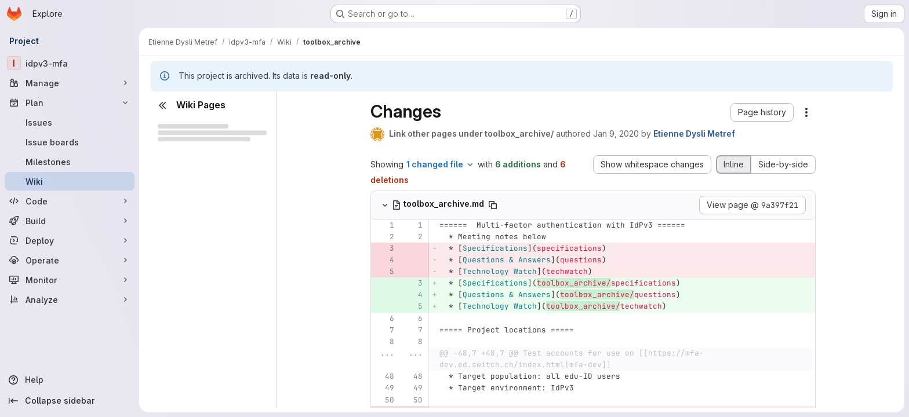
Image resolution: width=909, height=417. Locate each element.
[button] (762, 112)
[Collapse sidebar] (69, 401)
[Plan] (69, 102)
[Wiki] (69, 181)
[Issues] (69, 122)
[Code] (69, 201)
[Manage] (69, 83)
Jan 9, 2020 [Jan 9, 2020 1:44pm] (616, 133)
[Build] (69, 220)
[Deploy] (69, 240)
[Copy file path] (493, 205)
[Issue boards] (69, 142)
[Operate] (69, 260)
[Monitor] (69, 279)
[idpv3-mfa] (69, 63)
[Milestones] (69, 161)
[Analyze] (69, 299)
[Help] (69, 380)
